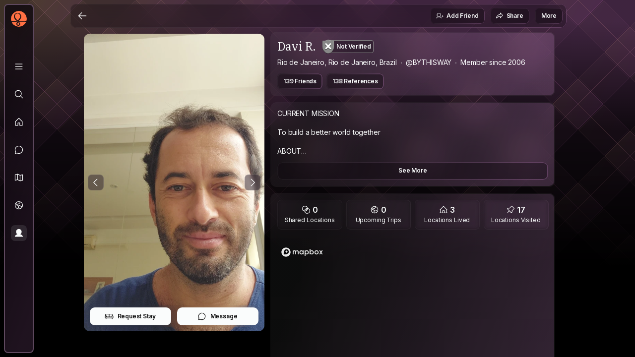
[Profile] (19, 233)
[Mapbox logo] (302, 252)
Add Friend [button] (457, 16)
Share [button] (509, 16)
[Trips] (19, 205)
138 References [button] (355, 81)
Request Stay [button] (130, 316)
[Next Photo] (252, 182)
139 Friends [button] (300, 81)
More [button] (549, 15)
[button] (19, 177)
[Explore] (19, 94)
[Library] (19, 66)
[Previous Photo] (96, 182)
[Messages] (19, 150)
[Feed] (19, 122)
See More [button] (412, 170)
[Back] (82, 16)
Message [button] (217, 316)
